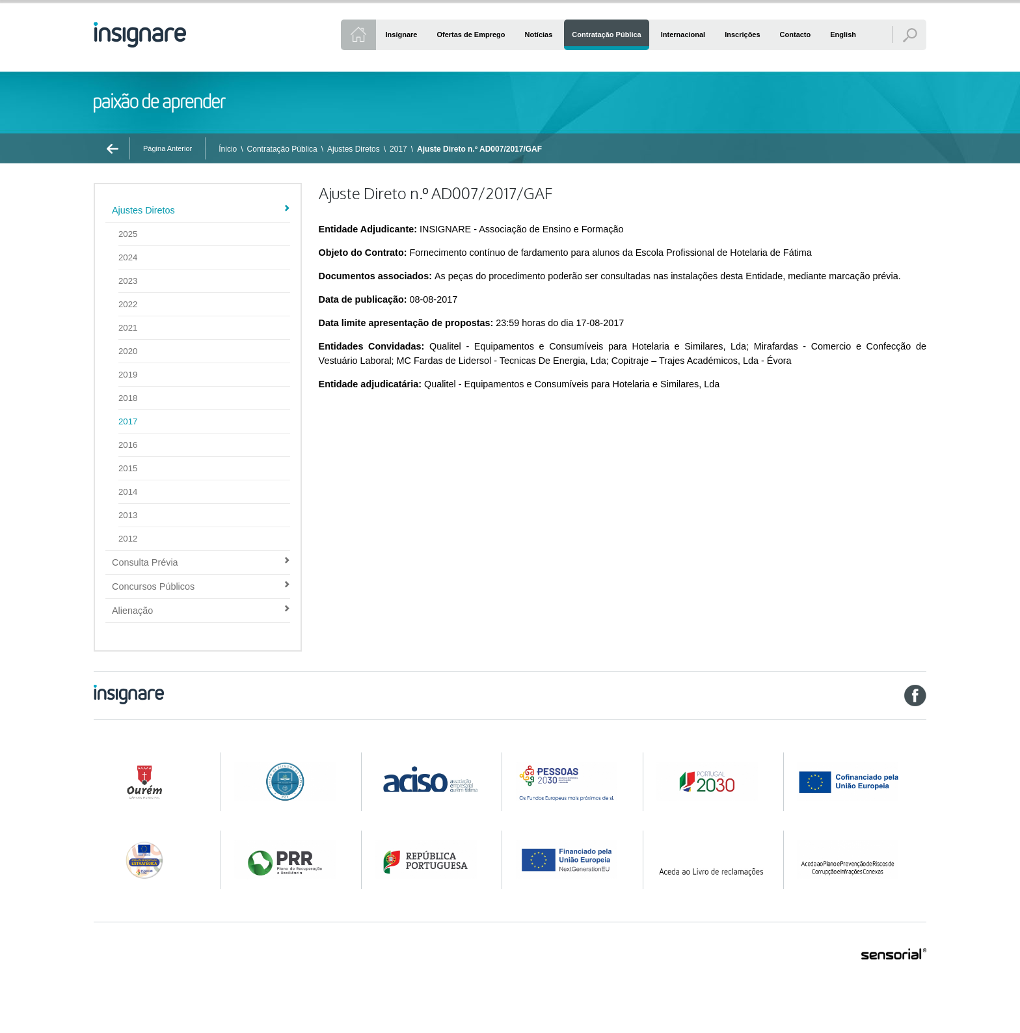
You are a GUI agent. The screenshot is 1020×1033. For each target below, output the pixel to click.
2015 (127, 468)
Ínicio (228, 149)
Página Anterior (167, 148)
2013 (127, 515)
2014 (127, 492)
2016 (127, 445)
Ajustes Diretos (353, 149)
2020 (127, 351)
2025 (127, 234)
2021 (127, 328)
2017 (398, 149)
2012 (127, 539)
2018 (127, 398)
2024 (127, 257)
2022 (127, 304)
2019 (127, 374)
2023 (127, 281)
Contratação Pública (282, 149)
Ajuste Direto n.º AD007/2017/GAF (479, 149)
